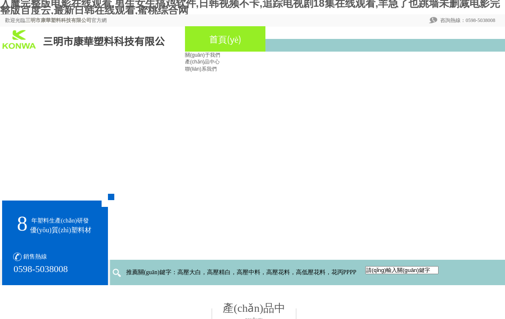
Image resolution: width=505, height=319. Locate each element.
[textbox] (402, 270)
